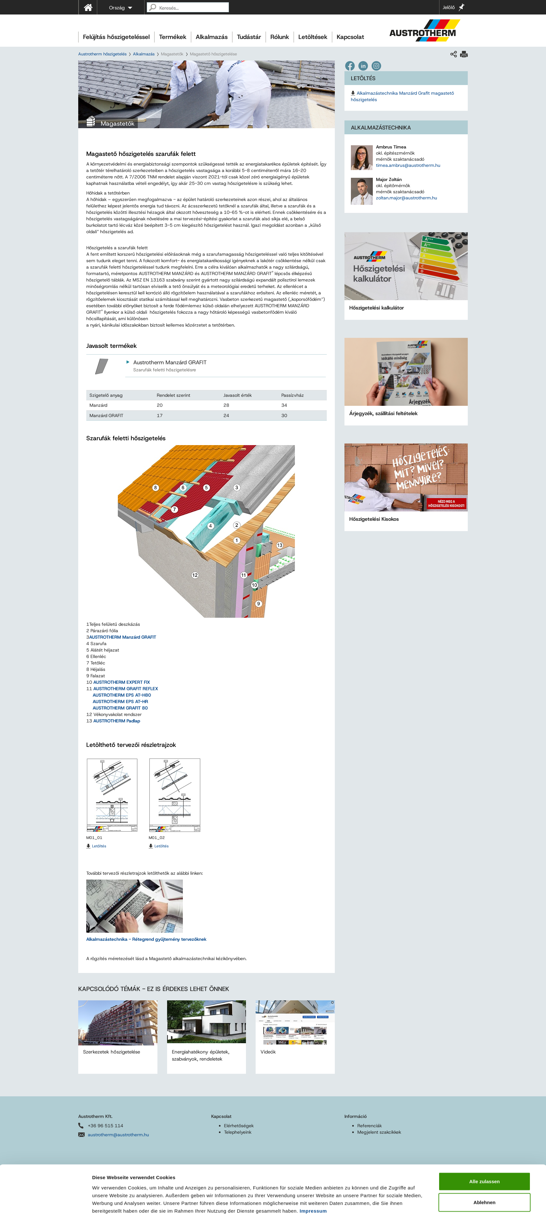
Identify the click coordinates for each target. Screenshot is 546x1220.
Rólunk (279, 37)
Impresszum (89, 1200)
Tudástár (249, 37)
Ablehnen (484, 733)
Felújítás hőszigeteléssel (116, 37)
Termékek (172, 37)
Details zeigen (350, 763)
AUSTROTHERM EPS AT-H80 (122, 695)
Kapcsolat (350, 37)
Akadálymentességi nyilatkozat (262, 1200)
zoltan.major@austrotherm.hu (406, 198)
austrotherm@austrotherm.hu (118, 1135)
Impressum (313, 742)
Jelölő (449, 7)
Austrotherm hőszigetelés (102, 54)
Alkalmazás (212, 37)
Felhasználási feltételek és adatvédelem (148, 1200)
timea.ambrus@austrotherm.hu (408, 165)
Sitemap (214, 1200)
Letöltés (99, 846)
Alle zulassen (484, 712)
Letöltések (312, 37)
